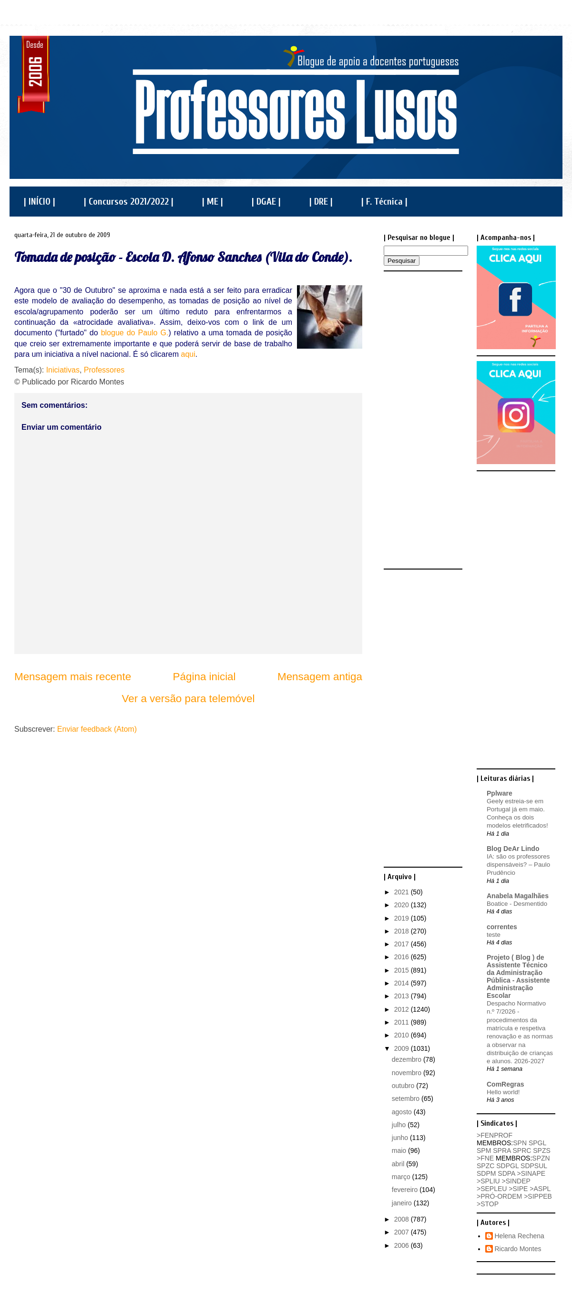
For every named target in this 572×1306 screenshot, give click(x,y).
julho (400, 1125)
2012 (402, 1009)
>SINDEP (516, 1181)
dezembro (407, 1059)
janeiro (403, 1203)
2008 (402, 1219)
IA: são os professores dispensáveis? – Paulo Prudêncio (518, 865)
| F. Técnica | (384, 201)
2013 (402, 996)
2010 (402, 1035)
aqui (188, 354)
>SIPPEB (538, 1196)
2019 (402, 918)
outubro (404, 1085)
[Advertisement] (422, 419)
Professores (104, 370)
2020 (402, 905)
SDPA (506, 1173)
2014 (402, 983)
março (402, 1177)
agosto (403, 1112)
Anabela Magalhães (518, 896)
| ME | (212, 201)
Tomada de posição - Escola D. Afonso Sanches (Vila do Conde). (183, 257)
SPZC (485, 1166)
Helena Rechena (519, 1236)
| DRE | (321, 201)
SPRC (521, 1150)
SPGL (537, 1143)
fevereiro (405, 1189)
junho (401, 1137)
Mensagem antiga (319, 677)
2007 (402, 1232)
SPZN (541, 1158)
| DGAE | (266, 201)
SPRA (502, 1150)
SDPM (486, 1173)
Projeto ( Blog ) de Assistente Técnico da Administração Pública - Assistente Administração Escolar (518, 976)
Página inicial (204, 677)
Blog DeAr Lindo (513, 848)
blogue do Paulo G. (135, 333)
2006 (402, 1245)
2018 (402, 931)
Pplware (499, 793)
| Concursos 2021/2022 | (129, 201)
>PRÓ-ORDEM (499, 1196)
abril (399, 1164)
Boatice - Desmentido (517, 903)
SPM (484, 1150)
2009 (402, 1048)
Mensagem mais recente (72, 677)
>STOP (488, 1204)
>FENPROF (494, 1135)
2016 (402, 957)
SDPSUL (534, 1166)
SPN (520, 1143)
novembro (407, 1073)
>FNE (485, 1158)
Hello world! (503, 1092)
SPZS (542, 1150)
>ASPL (540, 1188)
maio (400, 1150)
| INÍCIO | (39, 201)
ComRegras (505, 1084)
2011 (402, 1022)
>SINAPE (531, 1173)
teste (493, 934)
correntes (502, 927)
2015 (402, 970)
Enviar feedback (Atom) (97, 729)
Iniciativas (63, 370)
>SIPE (518, 1188)
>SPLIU (488, 1181)
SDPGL (507, 1166)
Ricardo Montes (518, 1249)
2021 (402, 892)
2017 (402, 944)
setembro (406, 1098)
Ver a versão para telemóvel (188, 699)
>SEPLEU (492, 1188)
